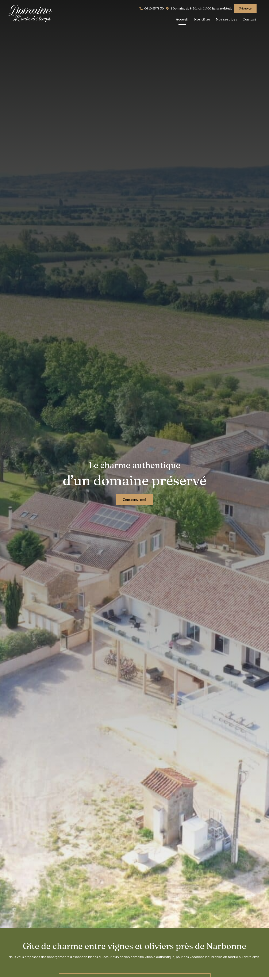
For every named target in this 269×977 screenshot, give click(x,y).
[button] (151, 8)
